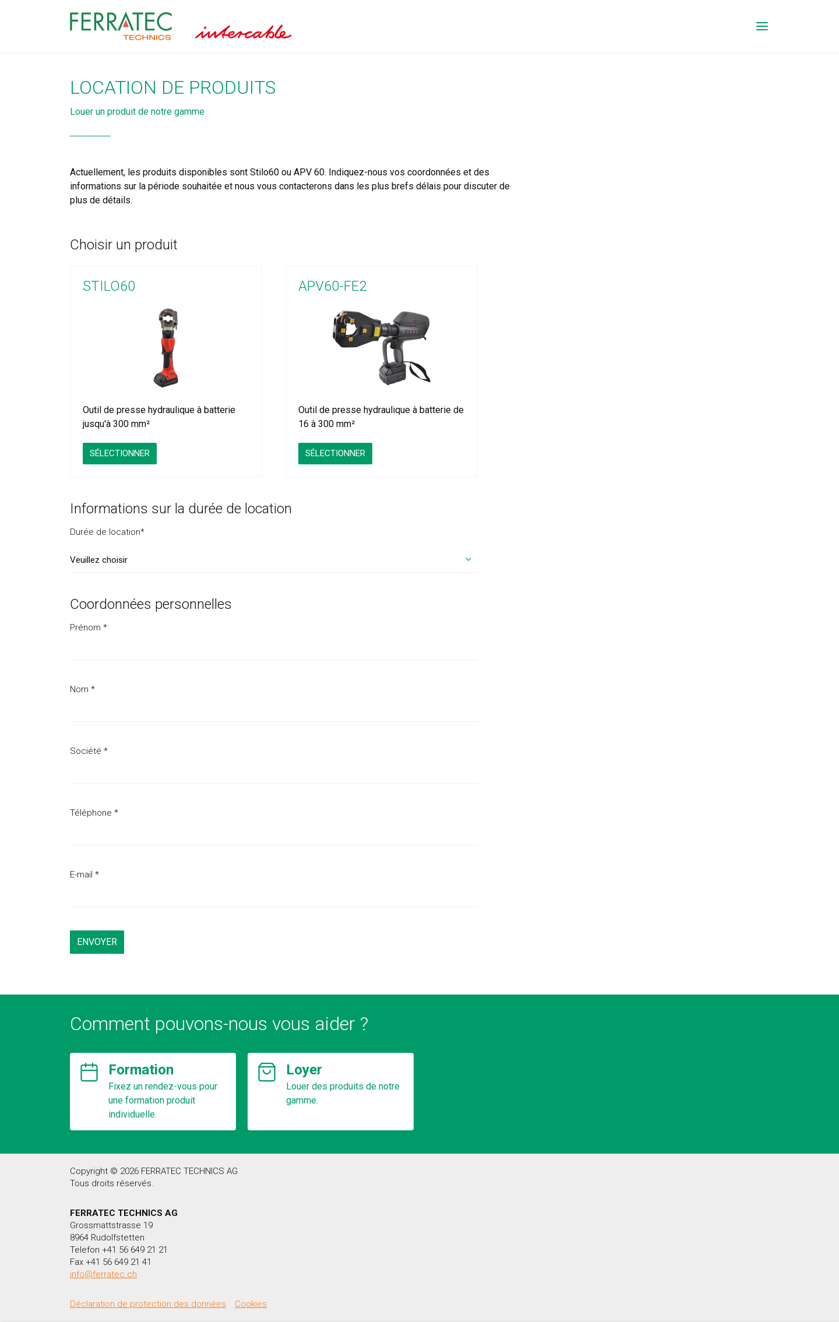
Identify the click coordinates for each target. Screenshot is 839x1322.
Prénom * (88, 627)
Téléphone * (94, 813)
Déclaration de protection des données (148, 1304)
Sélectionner (120, 453)
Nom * (82, 689)
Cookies (251, 1304)
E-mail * (84, 874)
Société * (89, 751)
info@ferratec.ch (103, 1274)
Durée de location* (107, 532)
